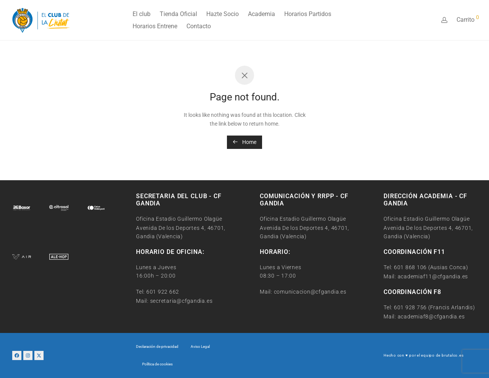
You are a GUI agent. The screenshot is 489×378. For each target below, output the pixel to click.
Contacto (198, 26)
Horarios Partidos (307, 14)
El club (142, 14)
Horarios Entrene (155, 26)
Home (244, 142)
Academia (261, 14)
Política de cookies (157, 364)
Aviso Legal (200, 346)
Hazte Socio (222, 14)
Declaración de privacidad (157, 346)
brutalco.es (452, 355)
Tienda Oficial (178, 14)
